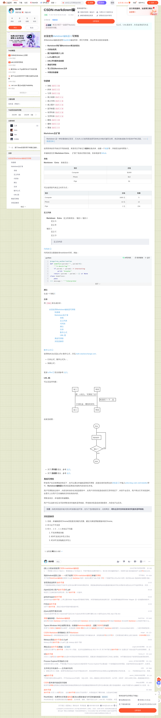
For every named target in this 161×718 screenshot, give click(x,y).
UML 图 (63, 335)
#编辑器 (55, 20)
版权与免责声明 (112, 711)
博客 (15, 3)
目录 (62, 329)
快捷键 (57, 312)
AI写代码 (128, 258)
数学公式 (63, 332)
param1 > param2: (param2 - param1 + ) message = (69, 272)
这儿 (66, 372)
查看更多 (23, 93)
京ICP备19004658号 (80, 708)
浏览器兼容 (59, 341)
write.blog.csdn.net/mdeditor (136, 483)
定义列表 (63, 321)
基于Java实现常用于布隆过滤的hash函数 (26, 148)
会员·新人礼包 (124, 2)
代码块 (62, 324)
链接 (106, 148)
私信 (31, 28)
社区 (26, 3)
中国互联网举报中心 (81, 711)
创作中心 (142, 3)
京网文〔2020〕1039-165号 (95, 708)
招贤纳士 (69, 705)
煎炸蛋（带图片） (14, 104)
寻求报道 (83, 705)
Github (103, 153)
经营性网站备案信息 (111, 708)
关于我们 (61, 705)
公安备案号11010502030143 (65, 708)
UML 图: (17, 195)
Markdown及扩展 (61, 315)
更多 (53, 3)
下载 (20, 3)
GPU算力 (45, 2)
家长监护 (60, 711)
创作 (152, 3)
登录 (112, 3)
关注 (58, 562)
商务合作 (76, 705)
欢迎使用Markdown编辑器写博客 (62, 309)
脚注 (62, 327)
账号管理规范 (103, 711)
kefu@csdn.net (107, 705)
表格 (62, 318)
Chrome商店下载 (93, 711)
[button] (7, 40)
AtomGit (34, 2)
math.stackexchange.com (86, 354)
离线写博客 (59, 338)
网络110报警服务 (69, 711)
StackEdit (66, 40)
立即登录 (96, 21)
